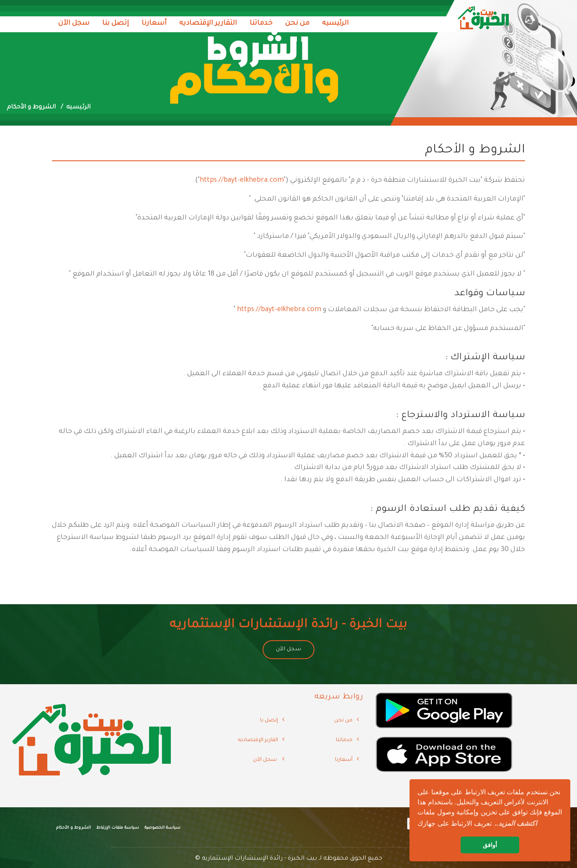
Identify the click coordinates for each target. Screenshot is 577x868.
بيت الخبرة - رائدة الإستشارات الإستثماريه (259, 858)
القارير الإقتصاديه (258, 740)
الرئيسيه (335, 23)
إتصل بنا (115, 23)
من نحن (297, 23)
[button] (515, 823)
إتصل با (269, 721)
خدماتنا (261, 23)
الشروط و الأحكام (73, 828)
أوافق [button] (490, 845)
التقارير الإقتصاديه (208, 23)
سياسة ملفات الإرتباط (117, 828)
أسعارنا (154, 23)
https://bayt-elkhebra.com (242, 180)
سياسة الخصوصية (162, 828)
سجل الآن (74, 23)
